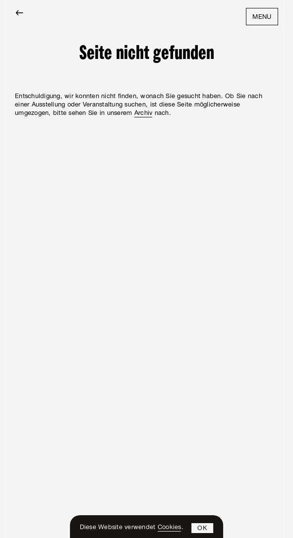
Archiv (143, 113)
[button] (202, 528)
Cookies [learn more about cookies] (169, 528)
